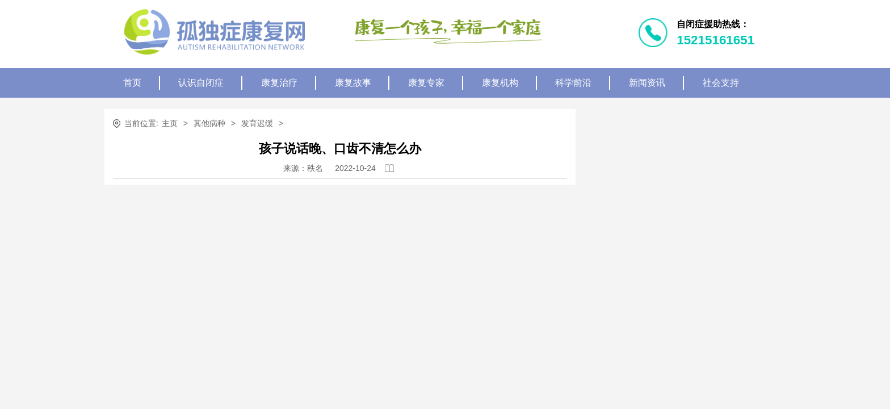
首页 (132, 82)
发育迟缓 (257, 123)
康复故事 (353, 82)
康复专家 (426, 82)
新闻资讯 (647, 82)
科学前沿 (573, 82)
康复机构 (500, 82)
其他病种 (209, 123)
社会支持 (721, 82)
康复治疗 (279, 82)
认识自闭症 (201, 82)
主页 (170, 123)
